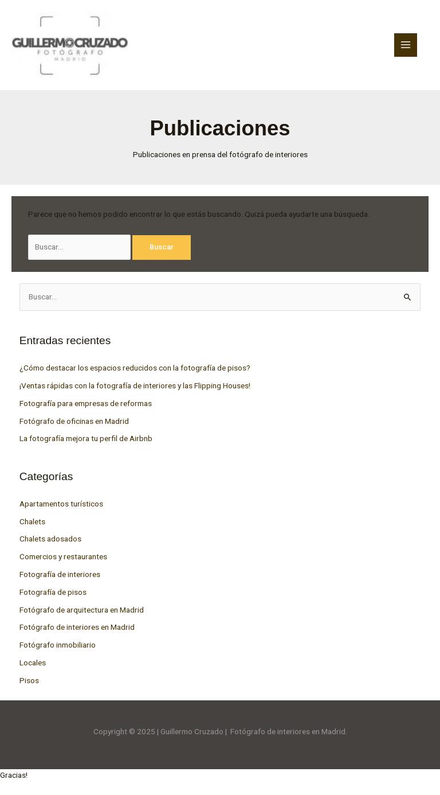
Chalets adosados (50, 538)
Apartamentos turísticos (61, 503)
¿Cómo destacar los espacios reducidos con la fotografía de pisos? (134, 367)
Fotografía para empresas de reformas (85, 403)
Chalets (32, 521)
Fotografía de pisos (53, 592)
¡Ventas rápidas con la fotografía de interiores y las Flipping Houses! (134, 385)
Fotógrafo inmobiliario (57, 644)
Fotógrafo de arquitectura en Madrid (81, 609)
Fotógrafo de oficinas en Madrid (74, 421)
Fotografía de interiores (59, 574)
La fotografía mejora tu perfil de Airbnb (85, 438)
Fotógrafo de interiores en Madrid (77, 627)
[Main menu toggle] (406, 45)
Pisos (29, 680)
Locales (32, 662)
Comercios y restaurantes (63, 556)
